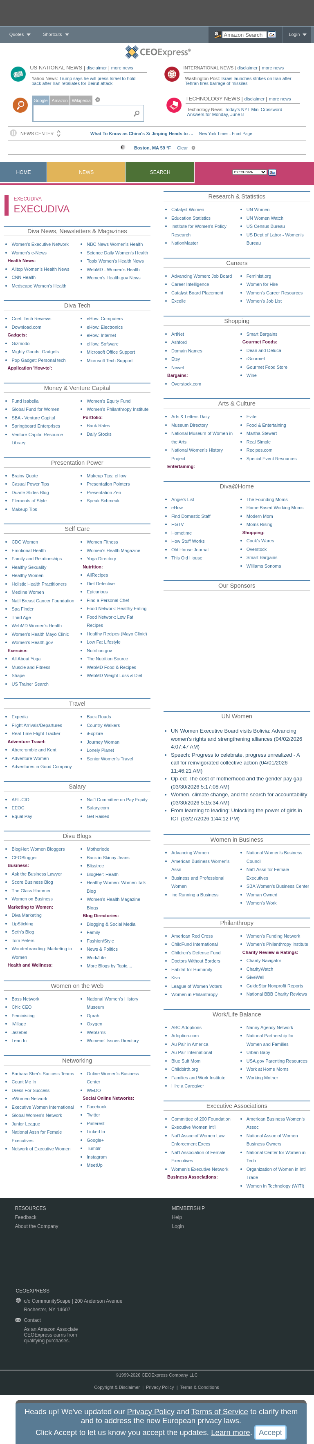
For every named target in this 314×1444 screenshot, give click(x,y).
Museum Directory (189, 425)
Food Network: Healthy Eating (116, 608)
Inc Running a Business (195, 894)
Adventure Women (30, 758)
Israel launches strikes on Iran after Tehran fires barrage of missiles (238, 81)
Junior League (25, 1123)
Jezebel (19, 1032)
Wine (252, 375)
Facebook (96, 1106)
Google (40, 100)
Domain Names (186, 350)
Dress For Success (30, 1090)
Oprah (93, 1015)
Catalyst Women (187, 209)
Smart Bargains (262, 334)
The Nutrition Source (107, 658)
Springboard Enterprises (35, 425)
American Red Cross (192, 936)
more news (122, 67)
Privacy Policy (160, 1387)
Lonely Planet (100, 750)
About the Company (36, 1226)
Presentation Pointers (108, 483)
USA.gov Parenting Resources (277, 1060)
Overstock (257, 549)
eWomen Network (29, 1098)
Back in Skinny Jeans (108, 857)
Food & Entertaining (266, 425)
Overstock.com (186, 383)
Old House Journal (190, 549)
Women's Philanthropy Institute (117, 409)
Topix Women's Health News (115, 260)
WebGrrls (96, 1032)
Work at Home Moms (268, 1069)
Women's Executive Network (39, 244)
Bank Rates (98, 425)
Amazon (60, 100)
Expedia (19, 716)
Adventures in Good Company (41, 766)
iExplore (95, 733)
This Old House (186, 557)
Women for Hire (262, 284)
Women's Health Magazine (113, 550)
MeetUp (95, 1165)
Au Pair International (191, 1052)
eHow (177, 507)
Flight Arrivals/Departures (36, 725)
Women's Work (262, 902)
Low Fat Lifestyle (104, 642)
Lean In (19, 1040)
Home (23, 172)
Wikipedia (81, 100)
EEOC (17, 807)
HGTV (177, 524)
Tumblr (94, 1148)
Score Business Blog (32, 882)
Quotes (16, 34)
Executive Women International (42, 1107)
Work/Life (96, 957)
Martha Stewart (262, 433)
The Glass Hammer (30, 890)
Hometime (181, 532)
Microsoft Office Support (111, 352)
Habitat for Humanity (191, 969)
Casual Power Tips (30, 483)
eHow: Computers (105, 318)
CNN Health (23, 277)
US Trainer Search (29, 684)
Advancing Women (190, 852)
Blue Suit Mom (186, 1060)
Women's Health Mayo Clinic (40, 634)
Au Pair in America (189, 1044)
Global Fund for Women (35, 409)
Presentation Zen (104, 492)
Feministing (22, 1015)
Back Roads (99, 716)
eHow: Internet (101, 335)
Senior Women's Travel (110, 758)
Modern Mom (260, 516)
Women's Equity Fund (108, 401)
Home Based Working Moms (275, 507)
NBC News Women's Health (115, 244)
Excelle (178, 301)
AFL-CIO (20, 799)
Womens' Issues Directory (113, 1040)
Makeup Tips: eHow (106, 475)
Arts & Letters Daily (190, 416)
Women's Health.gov (32, 642)
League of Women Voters (196, 986)
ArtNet (177, 334)
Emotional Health (28, 550)
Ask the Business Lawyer (36, 873)
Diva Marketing (26, 915)
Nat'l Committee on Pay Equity (117, 799)
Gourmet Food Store (267, 367)
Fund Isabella (24, 401)
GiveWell (256, 977)
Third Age (21, 617)
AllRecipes (97, 575)
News (86, 172)
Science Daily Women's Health (117, 252)
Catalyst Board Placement (197, 292)
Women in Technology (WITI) (275, 1185)
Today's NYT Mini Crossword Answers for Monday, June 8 (235, 112)
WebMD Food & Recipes (111, 667)
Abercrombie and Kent (33, 749)
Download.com (26, 327)
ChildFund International (194, 944)
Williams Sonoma (264, 566)
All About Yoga (25, 658)
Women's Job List (264, 301)
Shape (18, 675)
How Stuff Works (188, 541)
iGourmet (256, 358)
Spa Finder (22, 608)
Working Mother (262, 1077)
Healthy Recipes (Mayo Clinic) (117, 633)
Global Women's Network (36, 1115)
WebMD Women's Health (36, 625)
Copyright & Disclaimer (117, 1387)
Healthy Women (27, 575)
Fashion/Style (100, 940)
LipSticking (22, 923)
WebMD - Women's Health (113, 269)
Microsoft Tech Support (109, 360)
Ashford (179, 342)
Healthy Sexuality (28, 567)
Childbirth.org (184, 1069)
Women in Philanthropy (194, 994)
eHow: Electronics (105, 327)
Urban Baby (258, 1052)
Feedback (25, 1217)
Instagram (97, 1156)
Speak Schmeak (103, 500)
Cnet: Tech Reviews (31, 318)
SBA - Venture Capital (33, 417)
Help (177, 1217)
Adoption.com (185, 1035)
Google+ (95, 1140)
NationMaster (184, 243)
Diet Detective (100, 583)
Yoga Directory (101, 558)
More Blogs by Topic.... (109, 965)
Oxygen (94, 1023)
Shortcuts (52, 34)
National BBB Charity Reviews (277, 994)
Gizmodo (20, 343)
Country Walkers (103, 725)
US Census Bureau (266, 226)
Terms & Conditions (199, 1387)
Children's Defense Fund (196, 952)
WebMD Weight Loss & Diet (114, 675)
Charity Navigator (264, 960)
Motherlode (98, 849)
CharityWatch (260, 969)
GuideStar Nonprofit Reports (275, 985)
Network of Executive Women (40, 1148)
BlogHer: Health (103, 874)
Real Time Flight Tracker (35, 733)
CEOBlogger (24, 857)
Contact (32, 1320)
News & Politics (102, 949)
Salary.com (98, 807)
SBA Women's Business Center (278, 886)
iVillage (18, 1023)
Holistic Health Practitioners (39, 584)
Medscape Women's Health (38, 285)
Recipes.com (260, 450)
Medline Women (27, 592)
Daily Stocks (99, 434)
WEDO (94, 1090)
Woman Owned (262, 894)
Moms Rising (260, 524)
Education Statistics (191, 218)
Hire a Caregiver (187, 1085)
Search (160, 172)
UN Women (258, 209)
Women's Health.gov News (114, 277)
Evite (251, 416)
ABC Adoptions (186, 1027)
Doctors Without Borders (195, 960)
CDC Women (24, 541)
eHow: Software (103, 343)
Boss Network (25, 998)
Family (93, 932)
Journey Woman (103, 742)
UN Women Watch (265, 218)
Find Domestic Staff (191, 516)
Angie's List (182, 499)
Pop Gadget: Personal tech (38, 360)
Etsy (175, 359)
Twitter (93, 1114)
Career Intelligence (190, 284)
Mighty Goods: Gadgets (35, 351)
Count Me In (23, 1081)
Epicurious (97, 591)
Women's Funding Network (274, 936)
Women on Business (32, 898)
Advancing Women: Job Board (201, 276)
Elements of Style (29, 500)
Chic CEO (21, 1007)
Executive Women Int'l (193, 1127)
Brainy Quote (24, 475)
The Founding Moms (267, 499)
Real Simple (259, 441)
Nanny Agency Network (270, 1027)
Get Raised (98, 816)
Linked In (96, 1131)
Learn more (230, 1432)
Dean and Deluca (264, 350)
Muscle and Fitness (30, 667)
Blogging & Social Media (111, 924)
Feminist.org (259, 276)
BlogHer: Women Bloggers (38, 849)
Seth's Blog (22, 931)
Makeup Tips (24, 509)
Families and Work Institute (198, 1077)
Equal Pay (21, 816)
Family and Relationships (36, 558)
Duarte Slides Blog (30, 492)
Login (294, 34)
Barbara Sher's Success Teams (42, 1073)
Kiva (175, 977)
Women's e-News (29, 252)
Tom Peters (22, 940)
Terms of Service (219, 1411)
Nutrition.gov (99, 650)
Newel (177, 367)
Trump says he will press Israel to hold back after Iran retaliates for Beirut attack (83, 81)
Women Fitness (102, 541)
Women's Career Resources (275, 292)
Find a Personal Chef (108, 600)
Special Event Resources (272, 458)
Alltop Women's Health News (40, 269)
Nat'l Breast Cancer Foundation (42, 600)
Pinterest (95, 1123)
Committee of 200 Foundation (201, 1118)
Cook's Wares (260, 540)
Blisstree (95, 865)
